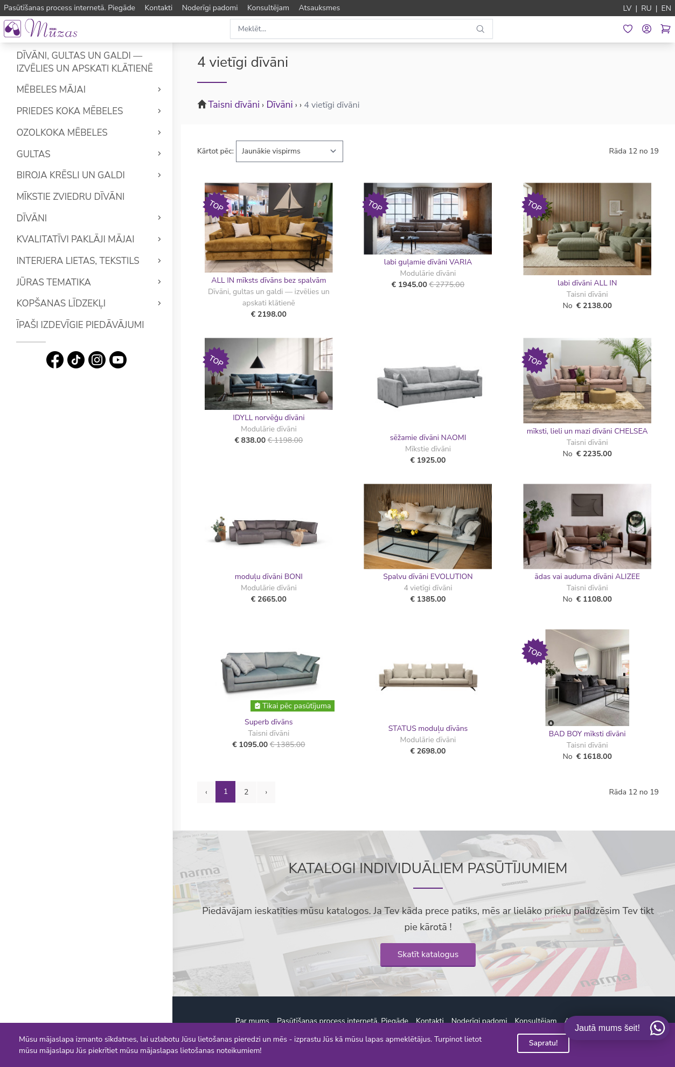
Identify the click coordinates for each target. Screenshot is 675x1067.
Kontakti (430, 1021)
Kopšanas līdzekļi (61, 303)
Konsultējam (536, 1021)
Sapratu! (543, 1043)
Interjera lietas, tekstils (77, 261)
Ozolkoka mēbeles (61, 133)
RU (646, 8)
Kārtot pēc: (215, 151)
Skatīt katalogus (428, 954)
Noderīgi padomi (479, 1021)
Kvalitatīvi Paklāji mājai (75, 239)
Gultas (33, 154)
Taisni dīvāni (234, 104)
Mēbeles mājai (51, 89)
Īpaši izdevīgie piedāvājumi (80, 325)
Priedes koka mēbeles (69, 111)
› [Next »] (266, 792)
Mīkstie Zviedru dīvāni (70, 197)
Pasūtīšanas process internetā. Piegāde (342, 1021)
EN (666, 8)
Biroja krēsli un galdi (70, 175)
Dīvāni (31, 218)
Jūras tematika (53, 282)
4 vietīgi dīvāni (331, 105)
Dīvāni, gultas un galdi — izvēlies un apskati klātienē (84, 62)
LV (627, 8)
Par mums (252, 1021)
